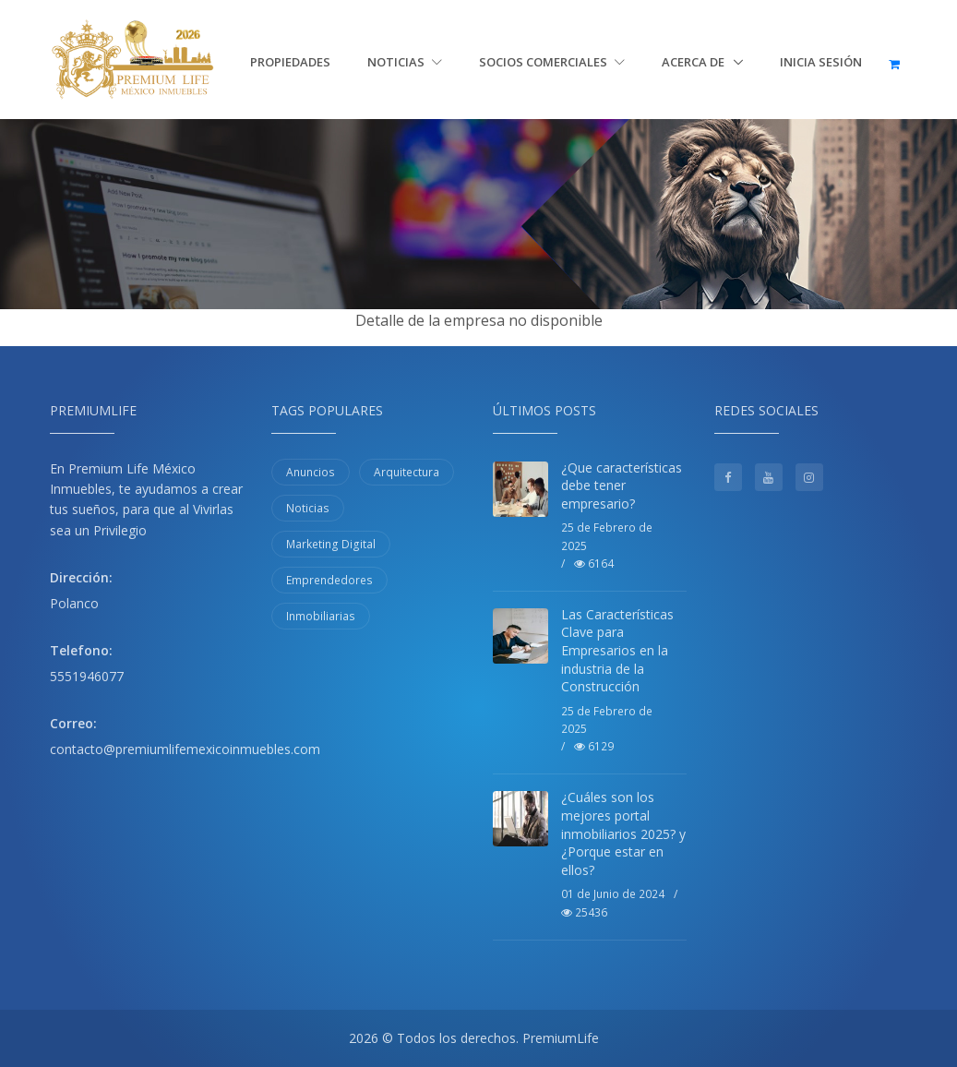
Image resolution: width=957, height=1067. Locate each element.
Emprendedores (329, 580)
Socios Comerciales (552, 62)
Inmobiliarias (320, 616)
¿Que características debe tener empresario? (621, 485)
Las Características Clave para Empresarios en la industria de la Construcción (617, 650)
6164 (594, 563)
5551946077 (87, 676)
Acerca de (694, 62)
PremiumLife (560, 1038)
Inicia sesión (821, 62)
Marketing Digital (331, 544)
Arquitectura (406, 472)
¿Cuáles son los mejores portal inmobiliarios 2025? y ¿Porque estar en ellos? (623, 833)
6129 (594, 746)
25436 (584, 912)
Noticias (404, 62)
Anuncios (310, 472)
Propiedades (290, 62)
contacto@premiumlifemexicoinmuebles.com (185, 749)
